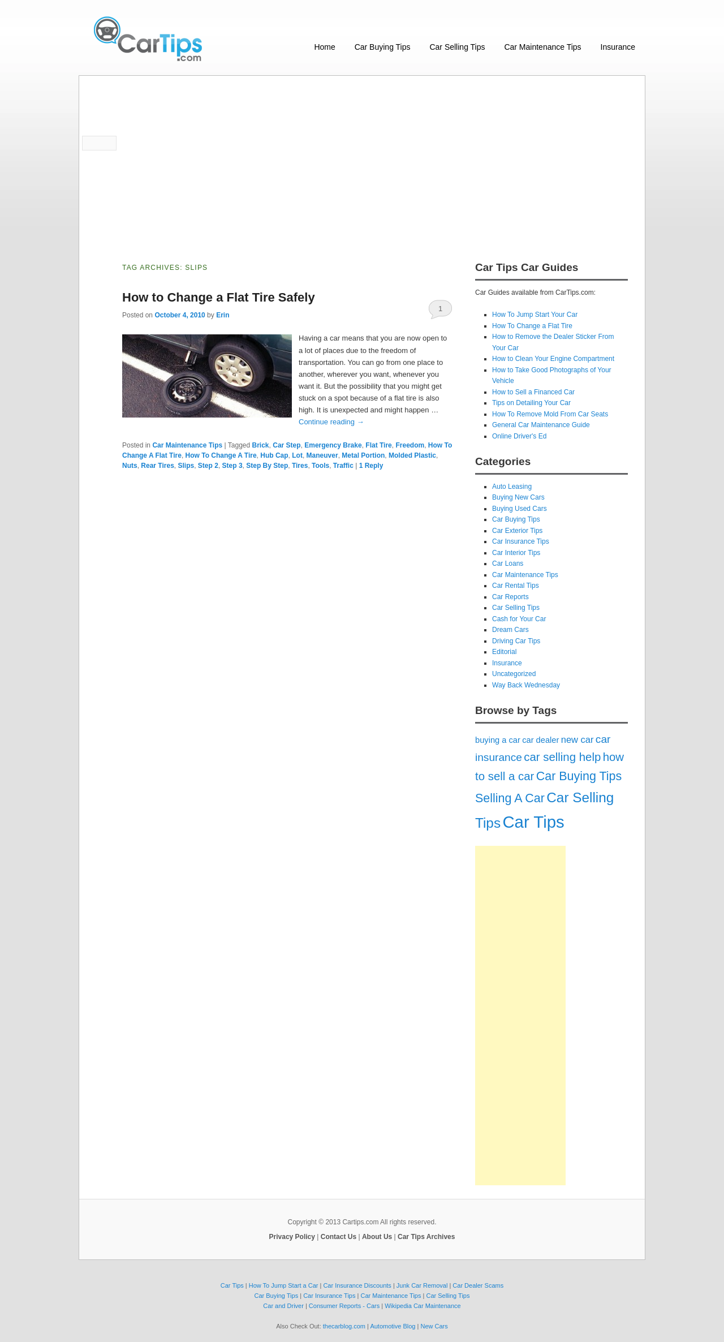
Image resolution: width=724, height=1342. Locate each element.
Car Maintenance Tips (542, 46)
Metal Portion (363, 455)
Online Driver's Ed (519, 436)
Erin (222, 315)
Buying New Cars (518, 497)
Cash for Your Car (519, 619)
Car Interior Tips (516, 553)
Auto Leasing (512, 487)
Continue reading (331, 422)
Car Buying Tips (383, 46)
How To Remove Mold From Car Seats (550, 414)
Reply (371, 466)
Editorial (504, 652)
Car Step (286, 445)
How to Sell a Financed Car (533, 392)
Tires (300, 466)
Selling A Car (510, 798)
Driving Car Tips (516, 641)
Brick (260, 445)
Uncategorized (514, 674)
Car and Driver (283, 1305)
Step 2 (208, 466)
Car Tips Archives (426, 1237)
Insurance (618, 46)
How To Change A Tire (221, 455)
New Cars (433, 1326)
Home (324, 46)
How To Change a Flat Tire (532, 326)
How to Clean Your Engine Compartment (553, 359)
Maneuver (322, 455)
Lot (297, 455)
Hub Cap (274, 455)
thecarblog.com (344, 1326)
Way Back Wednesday (526, 685)
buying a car (497, 740)
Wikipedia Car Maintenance (423, 1305)
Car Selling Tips (457, 46)
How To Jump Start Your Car (535, 315)
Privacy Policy (292, 1237)
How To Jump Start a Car (283, 1285)
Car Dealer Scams (478, 1285)
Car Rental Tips (515, 586)
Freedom (409, 445)
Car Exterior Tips (517, 531)
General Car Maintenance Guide (541, 425)
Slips (186, 466)
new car (577, 739)
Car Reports (510, 597)
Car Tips (533, 821)
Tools (320, 466)
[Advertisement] (362, 160)
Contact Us (338, 1237)
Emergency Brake (332, 445)
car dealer (540, 740)
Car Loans (507, 563)
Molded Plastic (412, 455)
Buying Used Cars (519, 509)
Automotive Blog (392, 1326)
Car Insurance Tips (520, 541)
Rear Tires (157, 466)
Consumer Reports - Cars (344, 1305)
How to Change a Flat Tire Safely (218, 297)
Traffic (343, 466)
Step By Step (267, 466)
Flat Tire (378, 445)
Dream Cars (510, 630)
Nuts (129, 466)
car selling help (562, 757)
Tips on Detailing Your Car (531, 403)
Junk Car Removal (422, 1285)
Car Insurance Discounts (357, 1285)
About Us (377, 1237)
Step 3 (232, 466)
